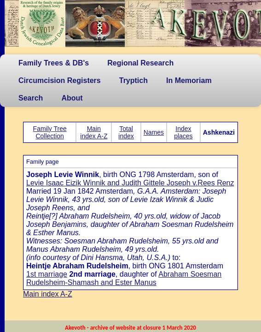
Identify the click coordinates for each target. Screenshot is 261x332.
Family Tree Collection (50, 132)
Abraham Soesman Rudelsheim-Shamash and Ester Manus (123, 278)
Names (154, 132)
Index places (183, 132)
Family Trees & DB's (53, 63)
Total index (125, 132)
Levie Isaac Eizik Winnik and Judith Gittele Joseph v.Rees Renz (130, 183)
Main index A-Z (93, 132)
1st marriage (46, 274)
